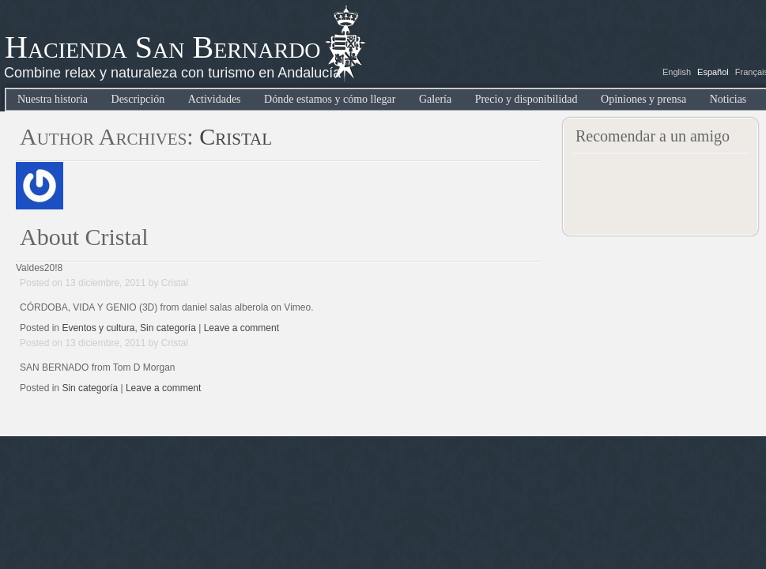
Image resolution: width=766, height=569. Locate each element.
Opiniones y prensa (643, 99)
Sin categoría (168, 327)
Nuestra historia (52, 99)
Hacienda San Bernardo (163, 47)
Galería (435, 99)
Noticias (728, 99)
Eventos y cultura (98, 327)
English (676, 72)
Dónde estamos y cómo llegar (329, 99)
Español (713, 72)
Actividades (214, 99)
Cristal (235, 136)
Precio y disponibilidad (526, 99)
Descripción (138, 99)
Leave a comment (241, 327)
